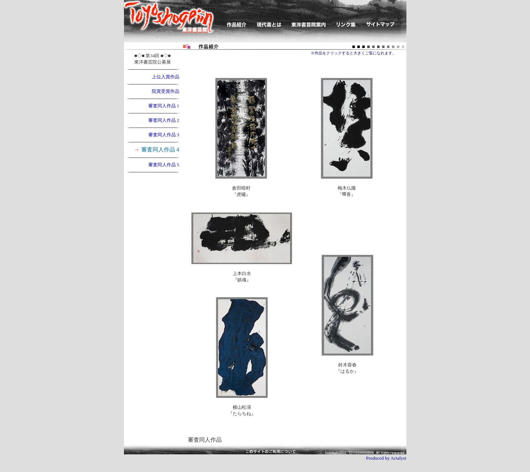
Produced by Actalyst (386, 458)
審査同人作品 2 (163, 120)
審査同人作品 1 (163, 105)
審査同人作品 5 (163, 164)
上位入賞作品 (165, 76)
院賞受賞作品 (165, 91)
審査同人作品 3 (163, 134)
